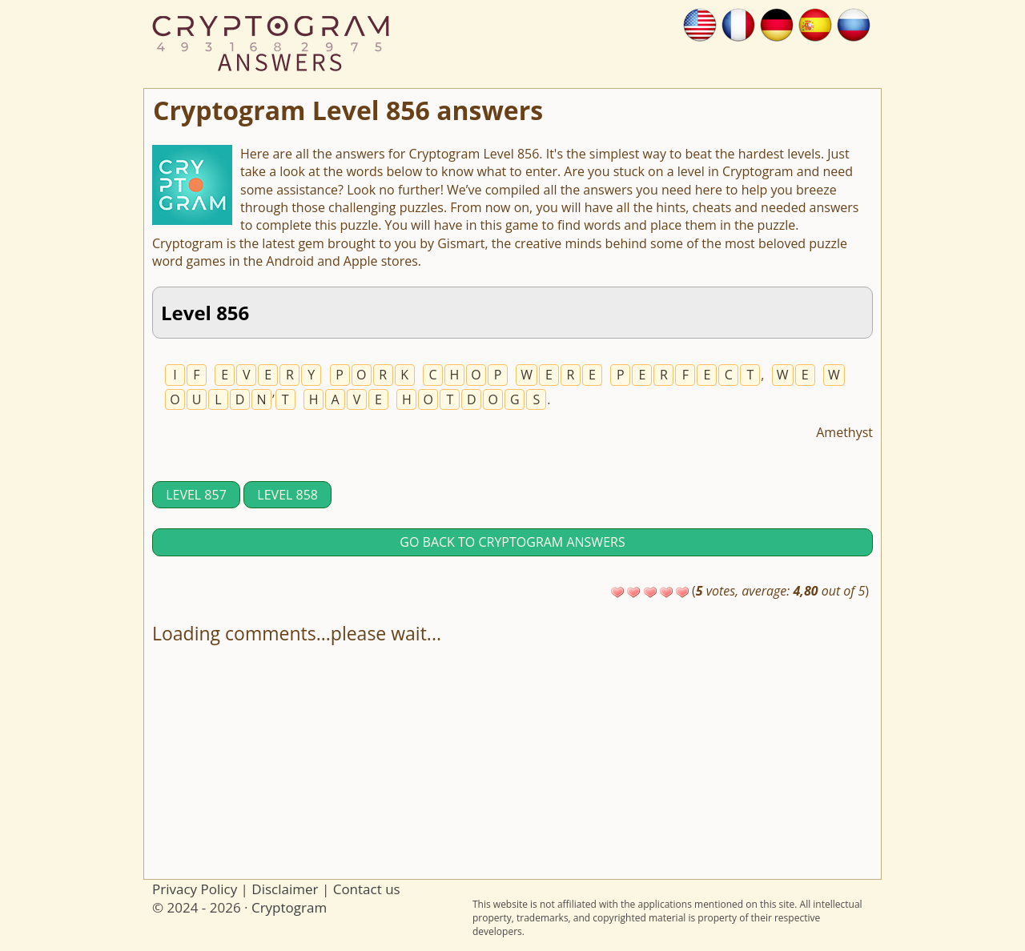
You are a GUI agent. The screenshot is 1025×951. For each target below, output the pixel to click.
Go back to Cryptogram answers (512, 542)
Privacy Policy (194, 889)
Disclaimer (284, 889)
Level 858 (287, 495)
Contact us (366, 889)
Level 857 (196, 495)
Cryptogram (289, 907)
